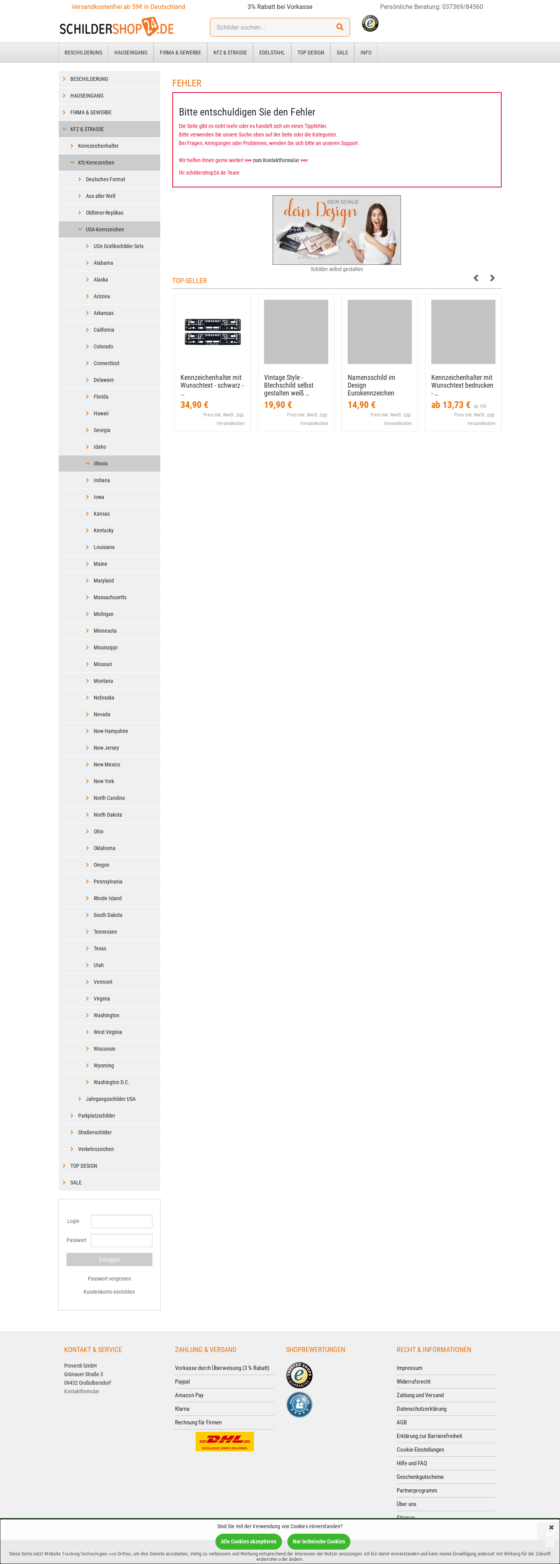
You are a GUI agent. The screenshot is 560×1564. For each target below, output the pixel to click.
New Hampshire (111, 731)
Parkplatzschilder (96, 1116)
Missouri (103, 664)
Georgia (102, 430)
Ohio (98, 831)
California (104, 330)
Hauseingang (130, 52)
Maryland (104, 580)
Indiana (102, 480)
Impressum (409, 1368)
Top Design (311, 52)
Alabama (103, 263)
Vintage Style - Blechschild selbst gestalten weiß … (288, 385)
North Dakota (108, 815)
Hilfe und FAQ (412, 1463)
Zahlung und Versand (420, 1395)
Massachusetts (110, 597)
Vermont (103, 982)
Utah (99, 965)
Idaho (100, 447)
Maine (100, 564)
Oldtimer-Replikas (104, 213)
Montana (103, 681)
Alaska (101, 279)
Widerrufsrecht (413, 1381)
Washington (106, 1015)
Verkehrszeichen (96, 1149)
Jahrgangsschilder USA (111, 1099)
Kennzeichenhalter (98, 146)
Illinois (101, 463)
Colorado (103, 346)
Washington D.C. (112, 1082)
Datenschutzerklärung (421, 1408)
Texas (100, 948)
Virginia (102, 998)
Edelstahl (272, 52)
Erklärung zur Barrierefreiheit (429, 1436)
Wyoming (104, 1065)
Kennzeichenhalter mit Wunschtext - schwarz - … (211, 385)
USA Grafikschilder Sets (119, 246)
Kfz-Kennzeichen (96, 162)
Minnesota (105, 631)
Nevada (102, 714)
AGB (402, 1422)
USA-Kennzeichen (105, 229)
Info (365, 52)
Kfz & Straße (230, 52)
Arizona (102, 296)
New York (104, 781)
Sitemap (406, 1517)
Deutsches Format (105, 179)
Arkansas (104, 313)
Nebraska (104, 698)
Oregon (101, 865)
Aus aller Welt (101, 196)
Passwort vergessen (109, 1278)
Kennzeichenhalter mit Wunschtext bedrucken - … (462, 385)
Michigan (104, 614)
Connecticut (106, 363)
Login (73, 1221)
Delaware (104, 380)
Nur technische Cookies (319, 1541)
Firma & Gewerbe (180, 52)
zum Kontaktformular (276, 160)
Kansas (102, 514)
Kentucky (104, 530)
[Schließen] (551, 1528)
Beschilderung (83, 52)
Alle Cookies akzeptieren (248, 1541)
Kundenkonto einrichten (109, 1292)
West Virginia (108, 1032)
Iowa (99, 497)
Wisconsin (105, 1049)
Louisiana (104, 547)
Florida (101, 397)
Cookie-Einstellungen (420, 1449)
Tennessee (105, 932)
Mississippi (105, 647)
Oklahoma (105, 848)
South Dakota (108, 915)
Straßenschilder (95, 1132)
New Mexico (107, 764)
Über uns (406, 1504)
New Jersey (106, 748)
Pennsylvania (108, 881)
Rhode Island (108, 898)
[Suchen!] (340, 27)
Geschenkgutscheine (420, 1476)
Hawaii (101, 413)
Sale (342, 52)
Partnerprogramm (417, 1490)
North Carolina (109, 798)
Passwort (75, 1240)
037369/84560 (462, 6)
